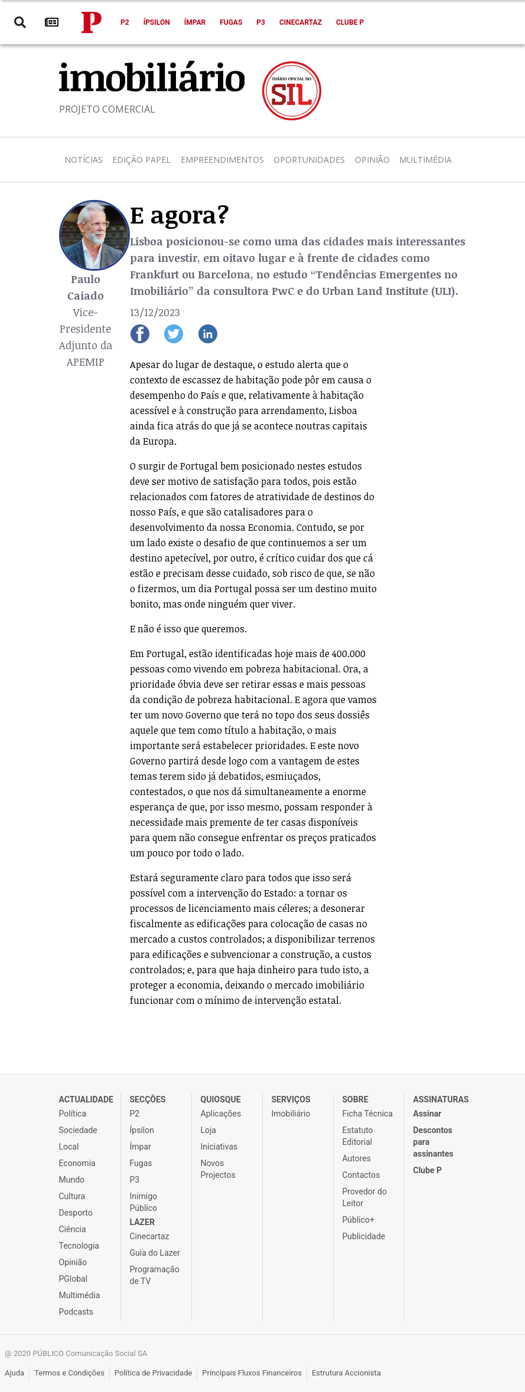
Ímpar (195, 22)
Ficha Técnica (368, 1113)
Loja (209, 1130)
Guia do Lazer (155, 1253)
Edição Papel (141, 159)
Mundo (72, 1179)
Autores (357, 1158)
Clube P (350, 22)
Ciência (72, 1229)
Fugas (231, 22)
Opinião (372, 159)
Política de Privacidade (154, 1372)
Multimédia (425, 159)
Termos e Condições (69, 1372)
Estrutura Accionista (346, 1372)
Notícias (83, 159)
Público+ (358, 1219)
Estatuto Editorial (358, 1136)
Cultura (72, 1196)
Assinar (427, 1113)
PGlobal (73, 1278)
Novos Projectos (218, 1169)
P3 (260, 22)
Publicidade (364, 1236)
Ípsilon (157, 22)
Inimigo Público (144, 1202)
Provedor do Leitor (365, 1197)
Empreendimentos (222, 159)
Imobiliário (291, 1113)
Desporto (76, 1212)
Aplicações (221, 1113)
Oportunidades (309, 159)
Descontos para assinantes (433, 1141)
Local (69, 1146)
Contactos (361, 1175)
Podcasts (76, 1312)
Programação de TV (155, 1275)
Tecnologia (79, 1245)
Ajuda (14, 1372)
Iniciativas (219, 1146)
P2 (124, 22)
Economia (77, 1163)
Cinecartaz (300, 22)
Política (73, 1113)
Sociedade (78, 1130)
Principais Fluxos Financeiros (252, 1372)
